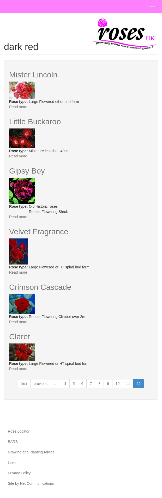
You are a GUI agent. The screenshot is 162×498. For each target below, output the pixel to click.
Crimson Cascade (40, 287)
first (24, 384)
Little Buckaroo (35, 121)
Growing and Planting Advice (31, 452)
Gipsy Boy (27, 171)
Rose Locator (18, 431)
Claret (19, 336)
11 (128, 384)
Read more (18, 107)
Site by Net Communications (31, 483)
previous (40, 384)
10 (118, 384)
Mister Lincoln (33, 74)
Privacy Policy (19, 473)
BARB (13, 442)
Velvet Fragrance (38, 231)
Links (12, 462)
